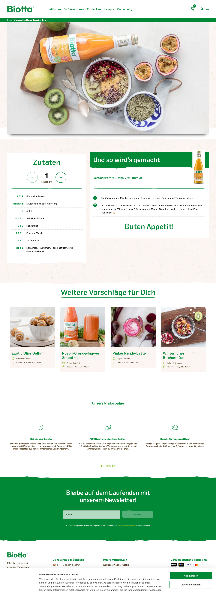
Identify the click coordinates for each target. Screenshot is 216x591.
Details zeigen (158, 585)
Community (124, 9)
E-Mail (69, 514)
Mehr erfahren (108, 466)
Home (9, 20)
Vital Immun (117, 177)
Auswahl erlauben (191, 564)
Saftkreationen (74, 9)
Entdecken (94, 9)
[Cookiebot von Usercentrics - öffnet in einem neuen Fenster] (19, 585)
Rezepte (109, 9)
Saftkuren (54, 9)
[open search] (202, 9)
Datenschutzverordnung (127, 526)
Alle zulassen (191, 555)
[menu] (207, 9)
